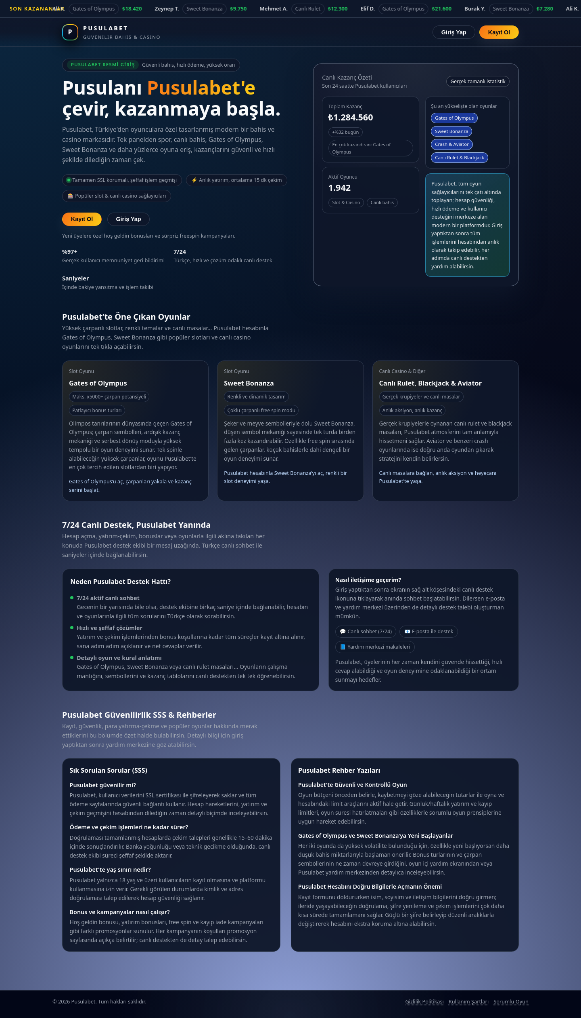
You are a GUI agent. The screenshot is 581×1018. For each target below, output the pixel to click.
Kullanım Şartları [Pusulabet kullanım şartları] (469, 1001)
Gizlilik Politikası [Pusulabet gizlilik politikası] (424, 1001)
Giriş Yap (453, 32)
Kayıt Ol (499, 32)
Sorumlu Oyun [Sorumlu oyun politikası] (511, 1001)
